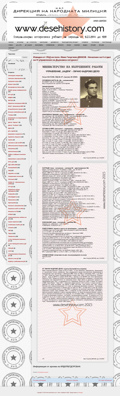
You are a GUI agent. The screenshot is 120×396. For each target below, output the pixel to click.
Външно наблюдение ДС (16, 112)
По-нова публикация (39, 380)
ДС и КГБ (19, 45)
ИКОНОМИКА (39, 45)
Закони (10, 140)
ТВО (9, 230)
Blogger (81, 392)
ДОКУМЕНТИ (54, 42)
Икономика (11, 148)
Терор (10, 233)
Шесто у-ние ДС (13, 258)
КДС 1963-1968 (12, 164)
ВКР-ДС (10, 100)
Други (10, 128)
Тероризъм (11, 236)
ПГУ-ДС (10, 186)
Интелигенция (13, 151)
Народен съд (12, 173)
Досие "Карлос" (13, 122)
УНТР (10, 251)
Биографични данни (43, 372)
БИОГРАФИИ (43, 42)
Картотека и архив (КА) (16, 159)
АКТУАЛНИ (20, 42)
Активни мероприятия (16, 78)
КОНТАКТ (11, 48)
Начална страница (72, 380)
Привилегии (12, 200)
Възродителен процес (15, 109)
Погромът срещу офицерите (14, 190)
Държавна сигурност (15, 134)
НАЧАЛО (11, 42)
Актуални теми (13, 81)
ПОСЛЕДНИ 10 (12, 197)
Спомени (11, 227)
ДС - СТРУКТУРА (32, 42)
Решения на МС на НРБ (15, 208)
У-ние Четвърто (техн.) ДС (17, 243)
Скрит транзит (13, 221)
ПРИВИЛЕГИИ (50, 45)
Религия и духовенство (16, 205)
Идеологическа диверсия (16, 145)
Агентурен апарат (14, 75)
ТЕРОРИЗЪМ (95, 42)
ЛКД (9, 170)
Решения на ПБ (13, 211)
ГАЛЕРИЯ (77, 45)
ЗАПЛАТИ (60, 45)
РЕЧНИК (93, 45)
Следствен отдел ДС (15, 224)
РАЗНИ (69, 45)
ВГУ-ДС (10, 94)
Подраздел (11, 194)
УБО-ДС (10, 248)
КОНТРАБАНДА (106, 42)
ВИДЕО (85, 45)
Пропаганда (12, 202)
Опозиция (11, 179)
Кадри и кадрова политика (17, 154)
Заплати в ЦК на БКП (15, 142)
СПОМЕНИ (85, 42)
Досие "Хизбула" (13, 125)
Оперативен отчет (14, 176)
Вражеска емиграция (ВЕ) (16, 103)
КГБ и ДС (11, 161)
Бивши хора (12, 84)
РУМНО (11, 45)
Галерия (11, 115)
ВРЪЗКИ (101, 45)
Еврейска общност (14, 137)
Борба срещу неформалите (17, 90)
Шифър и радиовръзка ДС (16, 261)
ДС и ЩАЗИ (28, 45)
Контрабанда (12, 167)
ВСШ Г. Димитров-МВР (15, 106)
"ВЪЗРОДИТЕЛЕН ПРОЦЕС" (70, 42)
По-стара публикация (105, 380)
